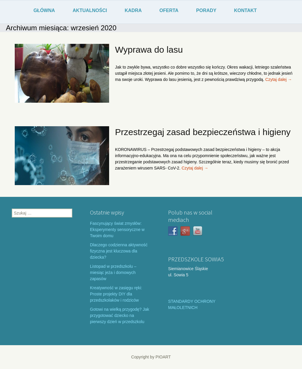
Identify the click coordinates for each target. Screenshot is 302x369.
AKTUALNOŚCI (90, 10)
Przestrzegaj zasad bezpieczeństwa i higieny (202, 132)
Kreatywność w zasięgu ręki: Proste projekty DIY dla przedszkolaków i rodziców (116, 293)
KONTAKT (245, 10)
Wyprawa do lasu (149, 49)
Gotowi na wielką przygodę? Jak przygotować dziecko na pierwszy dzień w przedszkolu (119, 315)
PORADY (206, 10)
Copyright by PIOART (151, 357)
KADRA (133, 10)
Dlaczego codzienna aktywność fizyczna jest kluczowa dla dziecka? (118, 251)
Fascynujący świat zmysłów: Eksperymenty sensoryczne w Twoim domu (117, 229)
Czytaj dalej (278, 79)
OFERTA (169, 10)
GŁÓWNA (44, 10)
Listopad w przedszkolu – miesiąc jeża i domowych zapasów (113, 272)
